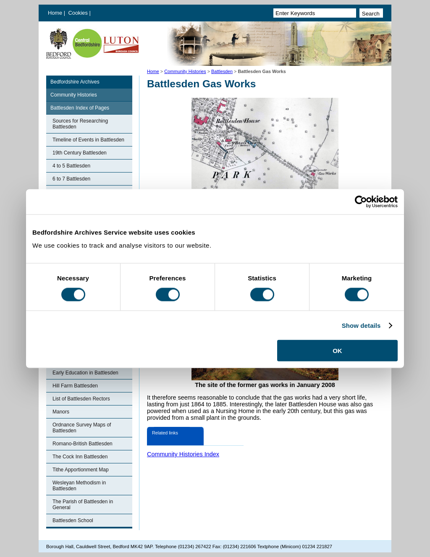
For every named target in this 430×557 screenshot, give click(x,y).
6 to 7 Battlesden (71, 179)
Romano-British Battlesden (82, 444)
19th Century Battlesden (79, 153)
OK (337, 350)
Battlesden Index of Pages (79, 108)
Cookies (78, 13)
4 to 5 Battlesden (71, 166)
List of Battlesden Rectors (81, 399)
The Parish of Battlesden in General (82, 504)
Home (55, 13)
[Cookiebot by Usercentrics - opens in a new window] (361, 201)
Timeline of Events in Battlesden (88, 140)
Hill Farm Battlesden (75, 386)
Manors (60, 412)
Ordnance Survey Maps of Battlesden (81, 428)
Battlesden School (72, 520)
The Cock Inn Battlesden (80, 457)
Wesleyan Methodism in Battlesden (79, 486)
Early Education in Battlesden (85, 373)
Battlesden (222, 71)
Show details (361, 325)
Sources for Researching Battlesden (80, 124)
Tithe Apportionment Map (80, 470)
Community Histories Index (183, 454)
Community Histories (185, 71)
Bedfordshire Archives (75, 82)
